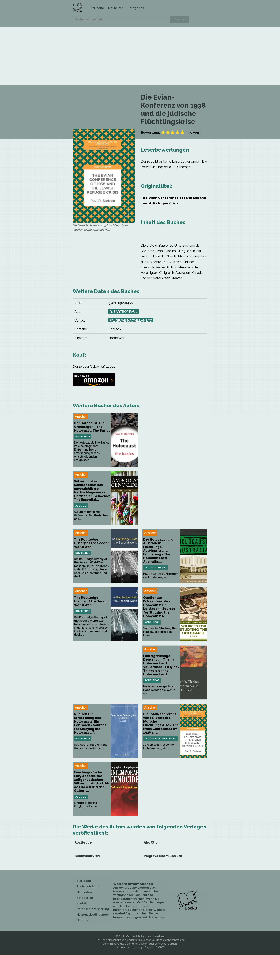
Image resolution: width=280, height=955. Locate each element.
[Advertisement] (140, 56)
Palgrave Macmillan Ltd (131, 320)
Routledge (82, 436)
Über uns (83, 920)
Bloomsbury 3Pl (155, 567)
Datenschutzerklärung (93, 909)
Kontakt (82, 903)
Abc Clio (81, 505)
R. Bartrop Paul (123, 312)
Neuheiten (115, 8)
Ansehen (81, 416)
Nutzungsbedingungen (93, 914)
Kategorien (136, 8)
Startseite (97, 8)
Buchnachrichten (89, 886)
